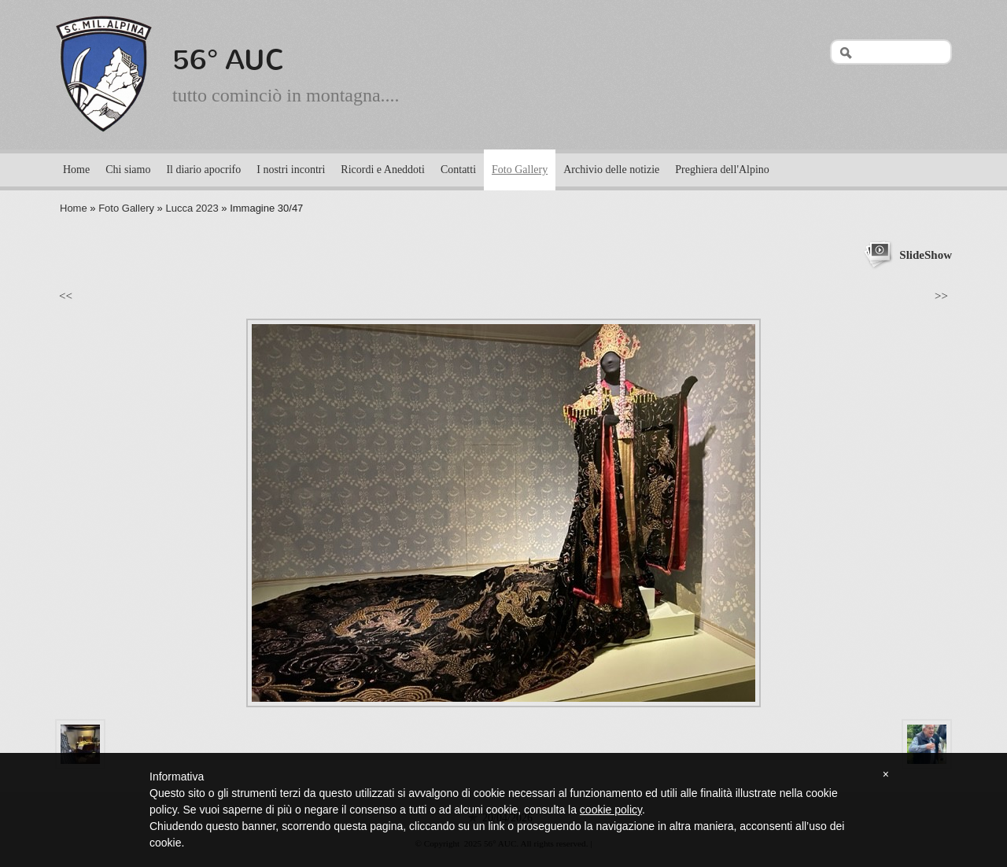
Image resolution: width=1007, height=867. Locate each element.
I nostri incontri (290, 169)
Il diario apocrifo (203, 169)
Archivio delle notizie (611, 169)
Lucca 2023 (191, 208)
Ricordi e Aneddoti (383, 169)
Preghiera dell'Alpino (722, 169)
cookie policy (611, 809)
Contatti (458, 169)
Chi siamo (127, 169)
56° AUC (228, 60)
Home (76, 169)
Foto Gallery (520, 169)
